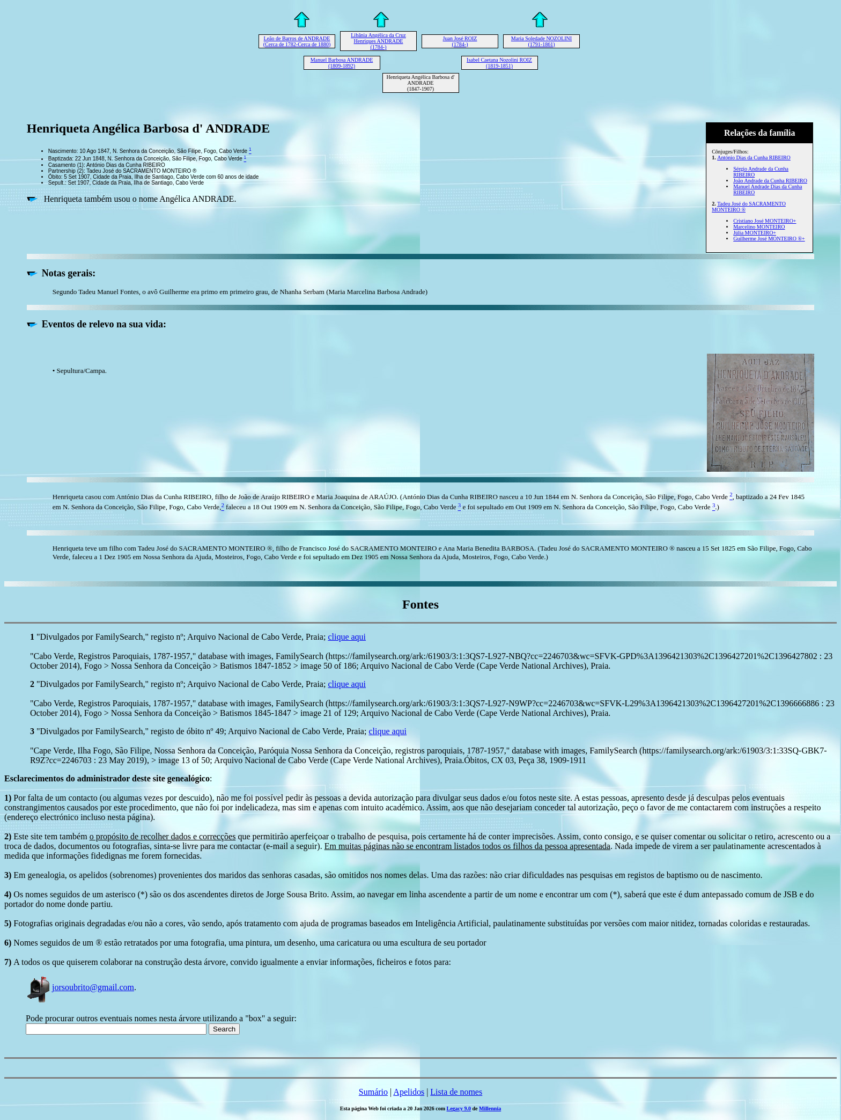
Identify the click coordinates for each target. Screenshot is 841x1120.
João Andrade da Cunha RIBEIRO (770, 181)
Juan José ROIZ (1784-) (460, 41)
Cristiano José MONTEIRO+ (764, 221)
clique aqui (347, 636)
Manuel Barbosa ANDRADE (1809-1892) (342, 63)
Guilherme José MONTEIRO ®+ (769, 238)
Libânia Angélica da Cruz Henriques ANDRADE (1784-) (378, 41)
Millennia (490, 1108)
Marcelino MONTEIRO (759, 227)
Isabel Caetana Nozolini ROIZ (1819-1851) (499, 63)
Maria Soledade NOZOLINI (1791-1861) (541, 41)
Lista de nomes (456, 1091)
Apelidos (408, 1091)
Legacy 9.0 (459, 1108)
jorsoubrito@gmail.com (80, 987)
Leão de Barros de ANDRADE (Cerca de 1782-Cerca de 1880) (297, 41)
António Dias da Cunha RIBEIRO (754, 157)
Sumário (373, 1091)
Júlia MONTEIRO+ (754, 233)
